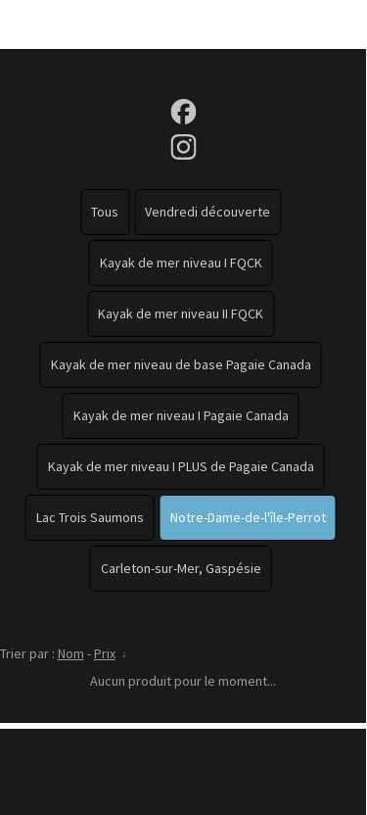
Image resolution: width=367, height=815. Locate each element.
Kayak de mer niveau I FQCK (181, 262)
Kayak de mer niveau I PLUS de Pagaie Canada (181, 466)
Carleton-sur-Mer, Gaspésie (181, 568)
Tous (104, 211)
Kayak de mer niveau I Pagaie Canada (181, 415)
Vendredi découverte (207, 211)
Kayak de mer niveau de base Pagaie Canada (181, 364)
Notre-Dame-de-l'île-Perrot (248, 517)
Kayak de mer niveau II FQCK (180, 313)
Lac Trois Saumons (90, 517)
